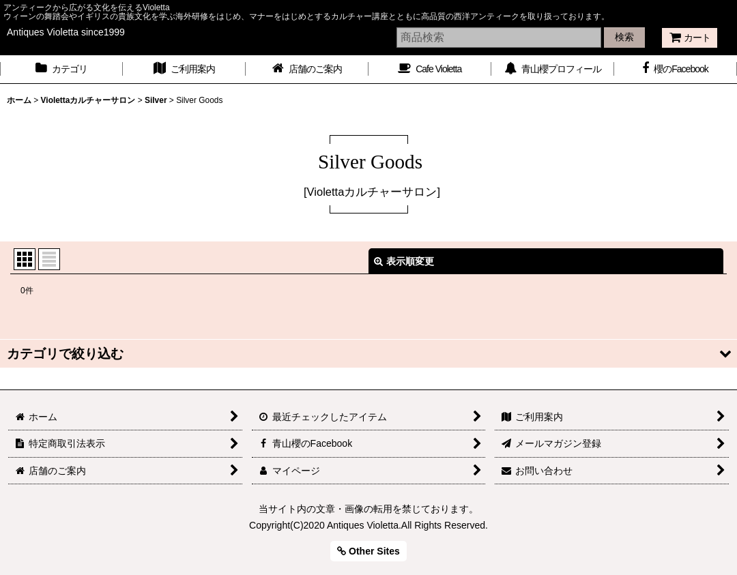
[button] (368, 354)
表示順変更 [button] (404, 261)
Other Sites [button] (368, 551)
